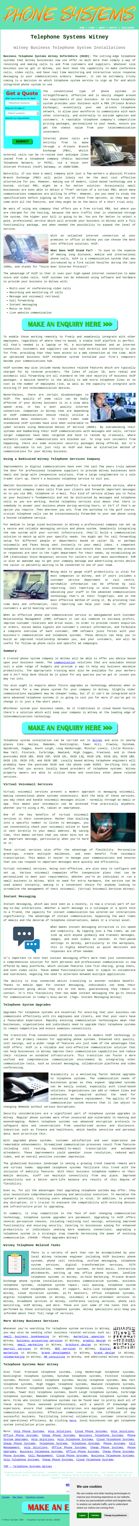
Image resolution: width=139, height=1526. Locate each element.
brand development (56, 1352)
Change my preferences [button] (115, 1515)
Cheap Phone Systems (58, 1435)
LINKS (91, 28)
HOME (82, 28)
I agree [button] (82, 1515)
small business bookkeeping (26, 1336)
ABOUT (102, 28)
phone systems (113, 91)
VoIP (94, 243)
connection (114, 273)
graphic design (94, 1340)
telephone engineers (111, 760)
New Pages (17, 1497)
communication (64, 662)
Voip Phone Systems (29, 1431)
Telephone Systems (53, 1443)
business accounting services (40, 1340)
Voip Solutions (59, 1431)
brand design (104, 1352)
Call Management (40, 1455)
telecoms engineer (68, 1256)
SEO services (65, 1348)
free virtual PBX (96, 208)
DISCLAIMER (127, 28)
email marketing (30, 1344)
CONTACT (113, 28)
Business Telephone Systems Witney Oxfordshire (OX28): (47, 56)
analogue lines (76, 154)
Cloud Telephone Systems (115, 1439)
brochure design (78, 1344)
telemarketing (13, 1356)
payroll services (17, 1348)
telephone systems (107, 768)
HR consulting (54, 1356)
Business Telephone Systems (101, 1435)
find (16, 1372)
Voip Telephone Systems (75, 1439)
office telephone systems (113, 1293)
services (126, 1356)
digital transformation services (93, 1264)
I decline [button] (95, 1515)
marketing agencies (88, 1336)
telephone (88, 1190)
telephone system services (72, 1328)
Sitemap (5, 1497)
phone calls (59, 258)
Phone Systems (114, 1443)
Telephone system (16, 740)
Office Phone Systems (20, 1435)
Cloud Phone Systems (91, 1431)
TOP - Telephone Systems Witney (27, 1466)
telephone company (97, 119)
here (72, 1420)
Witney (97, 740)
